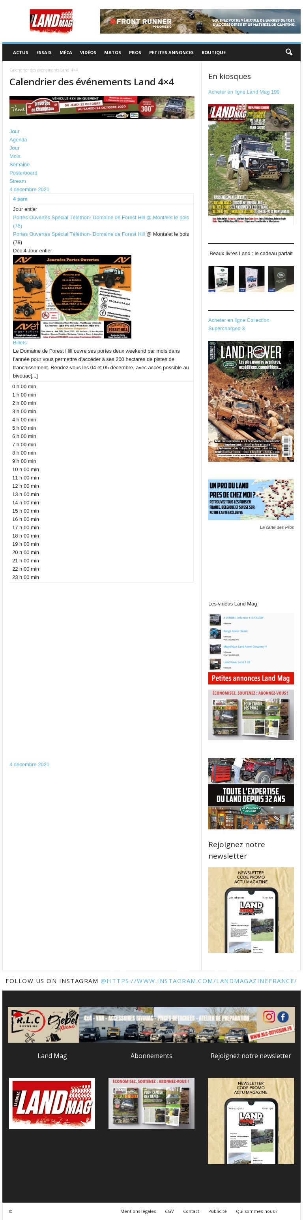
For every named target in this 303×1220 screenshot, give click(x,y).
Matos (112, 52)
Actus (20, 52)
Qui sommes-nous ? (256, 1211)
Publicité (217, 1211)
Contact (191, 1211)
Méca (66, 52)
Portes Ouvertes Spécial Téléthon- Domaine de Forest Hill (79, 234)
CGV (169, 1211)
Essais (44, 52)
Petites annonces (171, 52)
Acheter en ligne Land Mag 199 (244, 92)
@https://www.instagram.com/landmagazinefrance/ (199, 981)
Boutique (214, 52)
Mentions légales (138, 1211)
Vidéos (88, 52)
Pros (135, 52)
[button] (288, 52)
